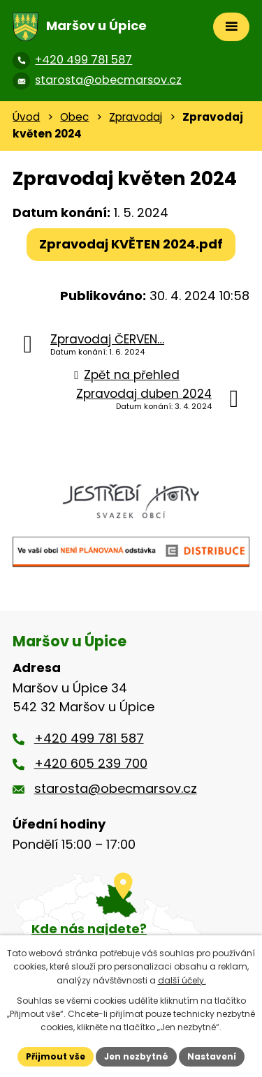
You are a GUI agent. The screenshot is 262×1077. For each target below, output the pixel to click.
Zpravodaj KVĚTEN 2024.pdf (131, 244)
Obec (74, 117)
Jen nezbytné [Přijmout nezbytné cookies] (136, 1056)
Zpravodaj (135, 117)
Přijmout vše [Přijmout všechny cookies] (55, 1056)
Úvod (26, 117)
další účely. (182, 980)
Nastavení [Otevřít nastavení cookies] (211, 1056)
